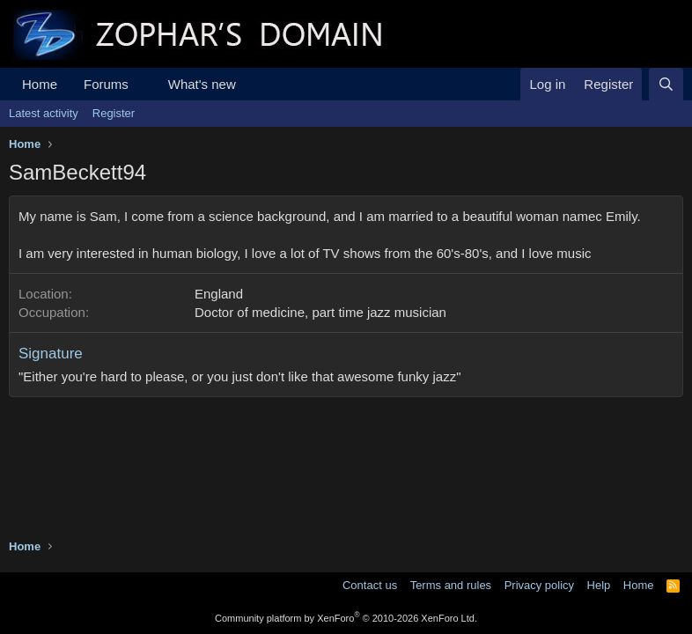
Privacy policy (539, 585)
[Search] (666, 84)
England (219, 293)
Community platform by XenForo (346, 618)
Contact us (369, 585)
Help (599, 585)
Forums (106, 84)
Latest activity (43, 113)
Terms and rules (450, 585)
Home (39, 84)
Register (113, 113)
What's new (202, 84)
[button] (142, 84)
